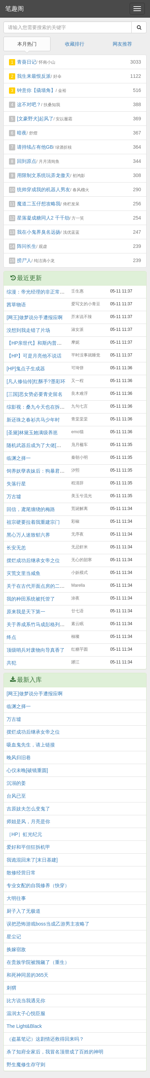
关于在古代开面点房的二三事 (38, 586)
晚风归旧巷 (19, 757)
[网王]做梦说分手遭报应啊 (35, 317)
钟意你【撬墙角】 (36, 90)
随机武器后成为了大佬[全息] (37, 445)
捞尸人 (24, 260)
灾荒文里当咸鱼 (23, 573)
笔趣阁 (14, 8)
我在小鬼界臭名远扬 (38, 232)
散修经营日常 (21, 872)
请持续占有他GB (35, 147)
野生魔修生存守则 (26, 1064)
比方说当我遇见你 (26, 1000)
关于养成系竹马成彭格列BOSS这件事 (47, 624)
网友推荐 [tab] (122, 44)
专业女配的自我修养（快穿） (38, 885)
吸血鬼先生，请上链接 (31, 744)
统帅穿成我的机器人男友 (43, 189)
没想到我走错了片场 (28, 330)
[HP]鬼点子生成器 (26, 368)
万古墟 (14, 496)
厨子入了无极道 (23, 911)
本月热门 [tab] (27, 44)
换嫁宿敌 (16, 949)
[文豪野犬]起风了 (35, 118)
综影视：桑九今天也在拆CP (36, 407)
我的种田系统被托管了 (31, 599)
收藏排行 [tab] (74, 44)
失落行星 (16, 483)
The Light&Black (24, 1026)
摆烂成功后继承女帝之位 (33, 560)
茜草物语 (16, 304)
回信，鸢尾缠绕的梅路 (31, 509)
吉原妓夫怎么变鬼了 (28, 808)
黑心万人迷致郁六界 (28, 535)
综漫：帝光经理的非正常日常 (38, 292)
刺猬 (11, 988)
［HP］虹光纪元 (24, 834)
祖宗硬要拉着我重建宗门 (33, 522)
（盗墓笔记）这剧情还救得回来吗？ (45, 1039)
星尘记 (14, 936)
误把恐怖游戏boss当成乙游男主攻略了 (48, 924)
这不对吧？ (29, 104)
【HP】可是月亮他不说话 (34, 356)
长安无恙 (16, 547)
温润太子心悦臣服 (26, 1013)
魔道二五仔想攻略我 (38, 203)
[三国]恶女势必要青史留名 (35, 394)
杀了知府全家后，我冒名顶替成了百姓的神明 (55, 1051)
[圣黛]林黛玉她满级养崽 (32, 432)
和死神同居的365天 (27, 975)
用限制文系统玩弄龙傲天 (43, 175)
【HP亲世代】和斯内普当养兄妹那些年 (49, 343)
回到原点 (26, 161)
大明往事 (16, 898)
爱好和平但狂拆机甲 (28, 847)
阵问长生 (26, 246)
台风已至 (16, 796)
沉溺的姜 (16, 783)
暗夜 (22, 133)
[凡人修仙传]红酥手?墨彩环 (36, 381)
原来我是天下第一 (26, 611)
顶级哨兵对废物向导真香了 (36, 650)
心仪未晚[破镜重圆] (27, 770)
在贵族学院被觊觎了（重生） (38, 962)
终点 (11, 637)
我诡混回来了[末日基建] (32, 860)
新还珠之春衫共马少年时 (33, 419)
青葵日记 (26, 62)
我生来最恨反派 (34, 76)
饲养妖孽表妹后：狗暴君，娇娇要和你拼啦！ (55, 471)
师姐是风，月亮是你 (28, 821)
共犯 (11, 663)
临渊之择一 (19, 458)
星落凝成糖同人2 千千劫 (43, 218)
